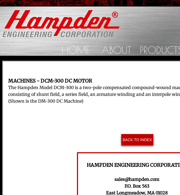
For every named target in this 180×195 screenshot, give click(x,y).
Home (75, 50)
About (116, 50)
